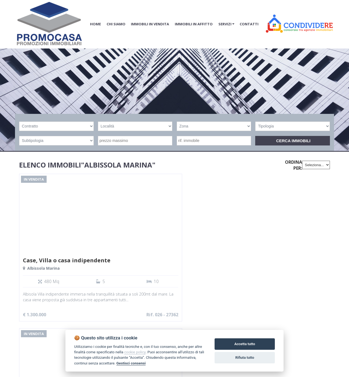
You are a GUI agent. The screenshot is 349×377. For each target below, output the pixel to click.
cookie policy (134, 352)
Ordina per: (293, 165)
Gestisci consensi (131, 363)
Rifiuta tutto (244, 357)
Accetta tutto (244, 344)
